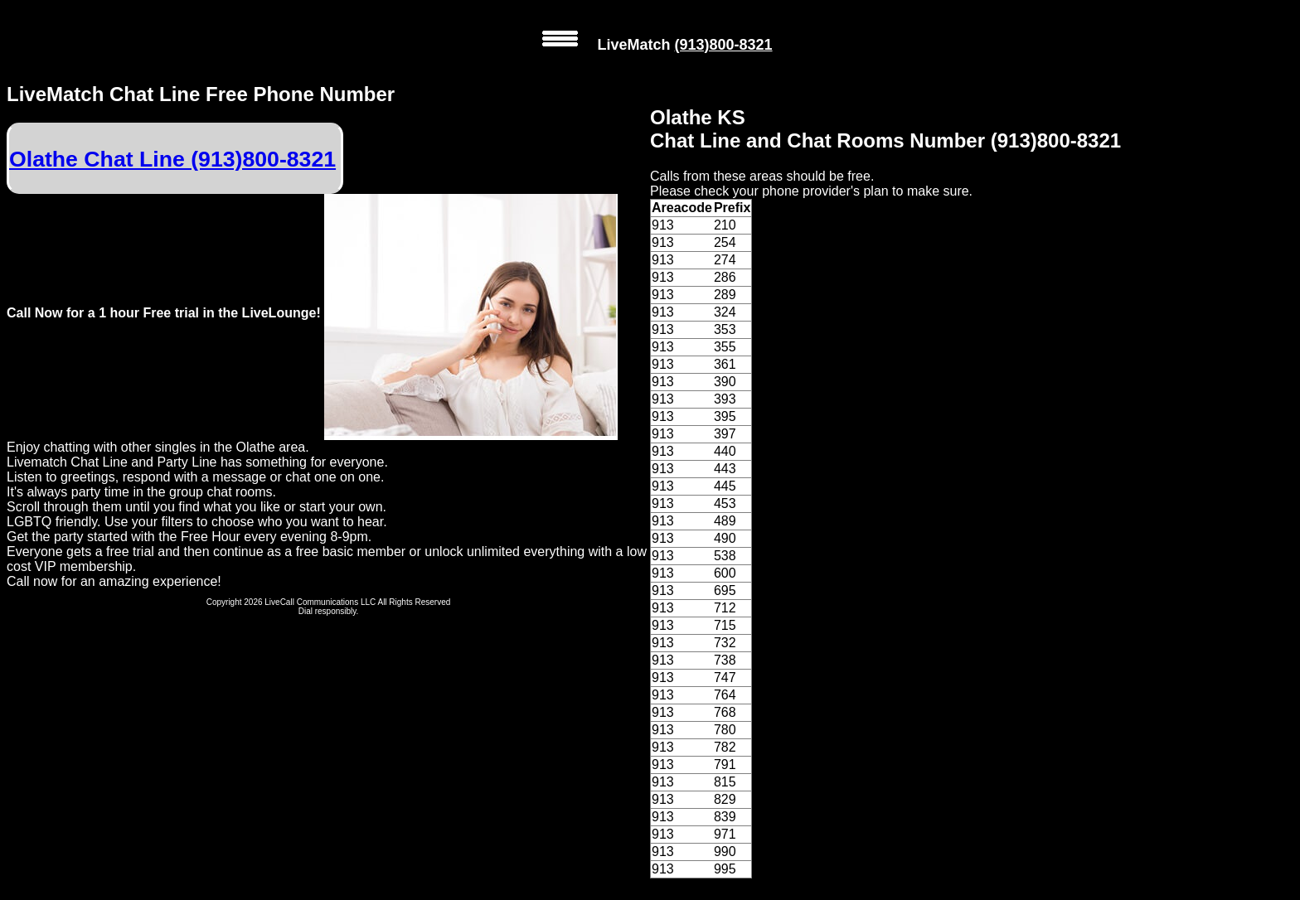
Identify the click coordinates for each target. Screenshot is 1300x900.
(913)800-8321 (723, 44)
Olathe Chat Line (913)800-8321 (172, 159)
